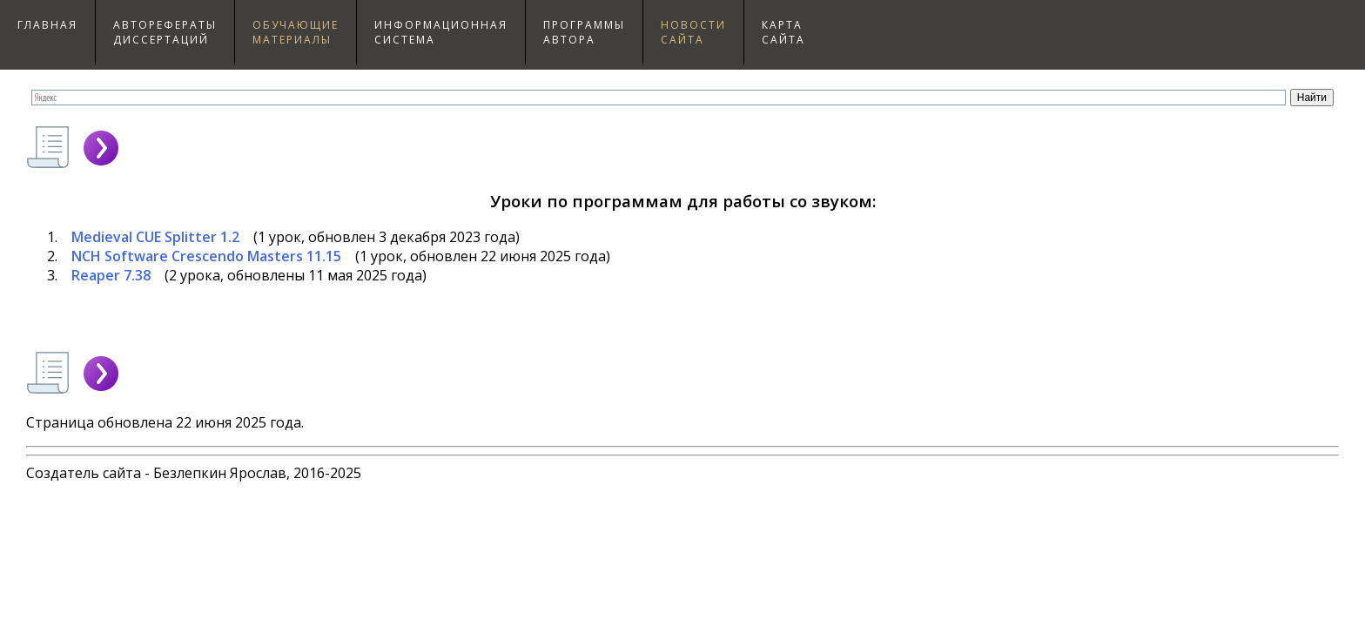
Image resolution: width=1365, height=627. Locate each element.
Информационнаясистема (441, 32)
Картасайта (783, 32)
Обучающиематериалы (295, 32)
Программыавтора (584, 32)
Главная (47, 24)
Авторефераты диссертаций (165, 32)
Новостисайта (693, 32)
